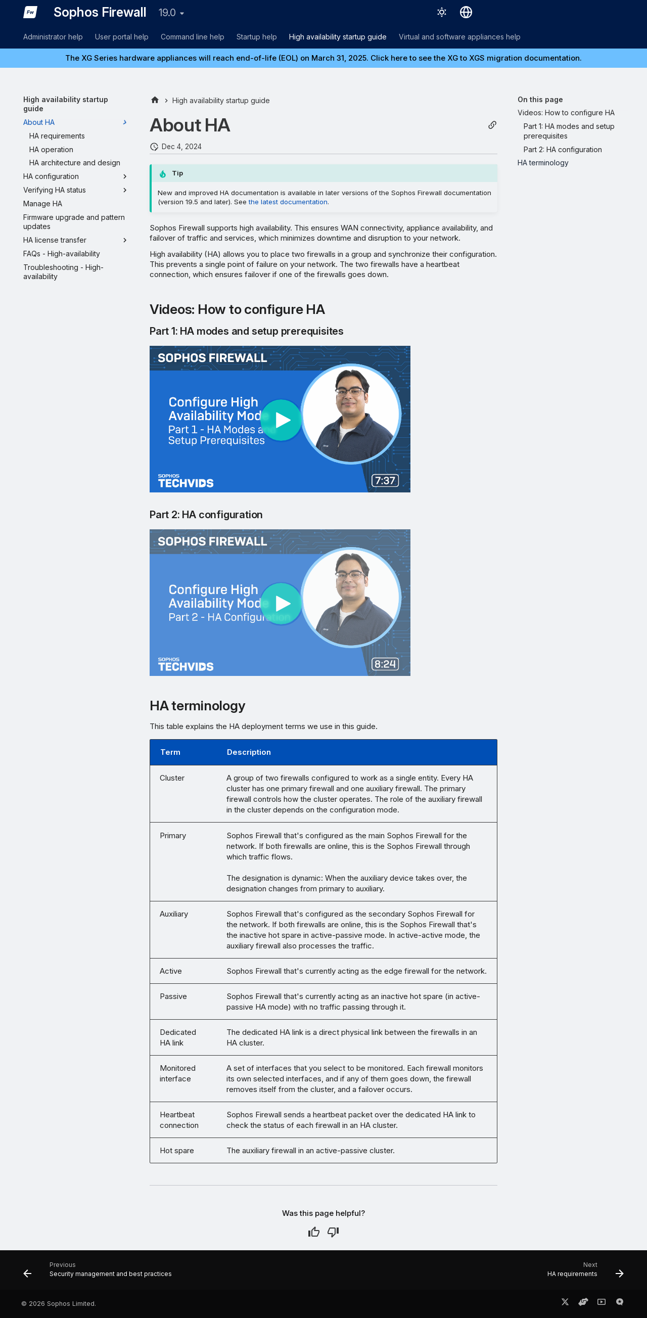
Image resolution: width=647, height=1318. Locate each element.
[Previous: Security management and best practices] (100, 1273)
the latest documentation (288, 202)
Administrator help (53, 36)
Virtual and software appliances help (460, 36)
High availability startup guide (338, 36)
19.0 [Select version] (167, 13)
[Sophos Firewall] (30, 12)
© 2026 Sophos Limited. (58, 1303)
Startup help (257, 36)
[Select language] (466, 12)
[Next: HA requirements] (583, 1273)
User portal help (122, 36)
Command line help (192, 36)
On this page (540, 99)
